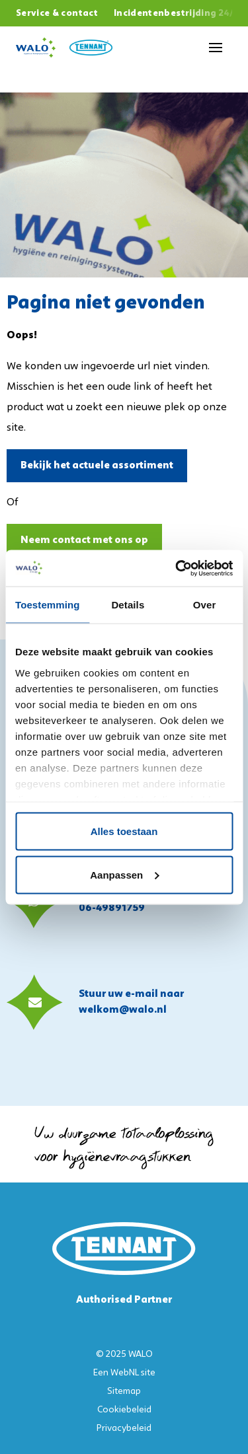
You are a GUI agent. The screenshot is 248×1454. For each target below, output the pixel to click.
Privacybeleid (124, 1429)
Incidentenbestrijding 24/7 (177, 13)
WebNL (124, 1373)
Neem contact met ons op (84, 540)
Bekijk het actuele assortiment (97, 465)
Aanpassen (124, 874)
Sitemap (124, 1392)
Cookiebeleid (124, 1410)
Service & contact (57, 13)
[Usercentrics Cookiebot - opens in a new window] (176, 568)
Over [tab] (204, 604)
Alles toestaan (124, 831)
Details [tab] (127, 604)
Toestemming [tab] (47, 604)
